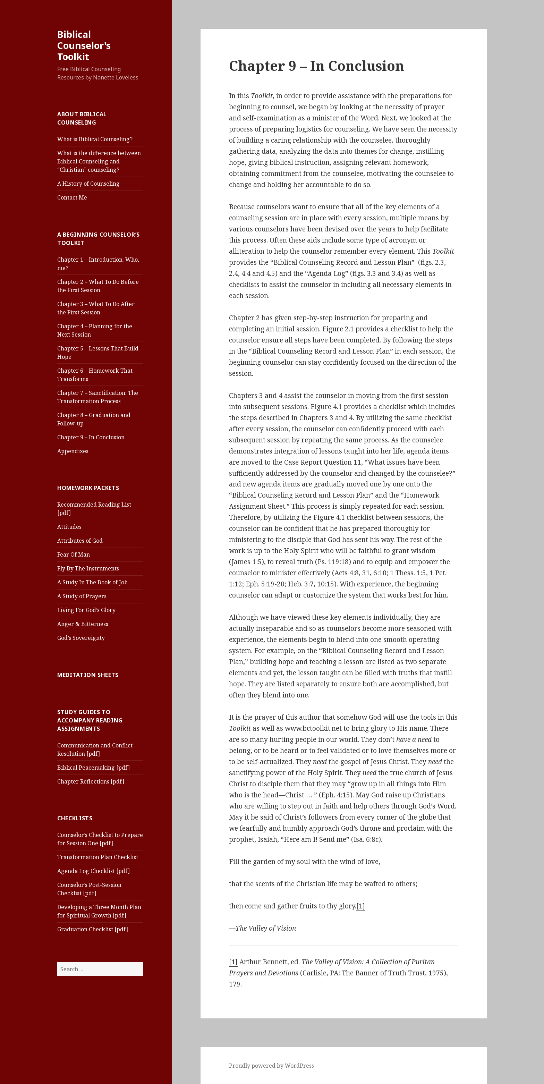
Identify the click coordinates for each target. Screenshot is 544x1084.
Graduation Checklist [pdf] (92, 929)
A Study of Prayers (82, 596)
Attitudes (69, 527)
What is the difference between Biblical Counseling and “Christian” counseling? (99, 161)
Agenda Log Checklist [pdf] (93, 871)
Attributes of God (80, 540)
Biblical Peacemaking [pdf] (93, 767)
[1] (360, 906)
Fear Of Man (73, 554)
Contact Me (72, 197)
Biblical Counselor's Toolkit (84, 45)
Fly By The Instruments (88, 568)
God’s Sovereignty (81, 638)
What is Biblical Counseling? (95, 139)
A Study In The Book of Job (92, 582)
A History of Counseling (88, 183)
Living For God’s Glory (86, 610)
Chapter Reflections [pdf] (90, 781)
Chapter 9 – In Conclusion (91, 437)
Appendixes (72, 451)
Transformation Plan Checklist (97, 857)
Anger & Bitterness (82, 624)
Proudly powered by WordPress (271, 1065)
